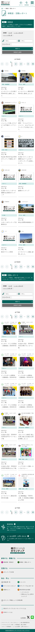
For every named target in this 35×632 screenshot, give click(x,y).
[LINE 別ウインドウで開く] (32, 617)
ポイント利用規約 (6, 626)
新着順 (5, 33)
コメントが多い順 (7, 35)
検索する (17, 48)
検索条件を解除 (17, 52)
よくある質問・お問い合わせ (20, 626)
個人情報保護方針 (25, 622)
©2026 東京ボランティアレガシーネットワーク (17, 630)
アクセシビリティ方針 (7, 624)
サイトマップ (5, 622)
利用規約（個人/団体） (21, 624)
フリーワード (6, 44)
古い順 (10, 33)
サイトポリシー (15, 622)
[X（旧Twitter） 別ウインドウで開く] (28, 617)
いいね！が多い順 (18, 33)
